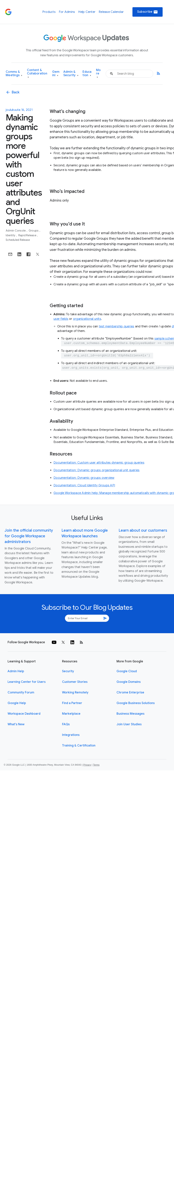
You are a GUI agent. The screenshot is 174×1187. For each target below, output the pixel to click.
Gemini (56, 73)
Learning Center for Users (27, 682)
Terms (96, 765)
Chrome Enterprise (130, 692)
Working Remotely (75, 692)
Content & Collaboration (37, 73)
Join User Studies (129, 724)
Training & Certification (78, 745)
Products (49, 12)
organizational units (87, 319)
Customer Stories (74, 682)
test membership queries (116, 326)
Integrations (71, 735)
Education (87, 73)
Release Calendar (111, 12)
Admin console (16, 230)
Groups (34, 230)
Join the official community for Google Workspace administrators (29, 536)
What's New (16, 724)
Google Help (17, 703)
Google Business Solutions (136, 703)
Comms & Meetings (14, 73)
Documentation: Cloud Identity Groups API (84, 485)
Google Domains (129, 682)
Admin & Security (71, 73)
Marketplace (71, 714)
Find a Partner (72, 703)
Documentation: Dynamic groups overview (84, 478)
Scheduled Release (18, 240)
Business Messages (130, 714)
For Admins (67, 12)
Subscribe (147, 12)
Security (68, 671)
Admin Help (16, 671)
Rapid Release (27, 235)
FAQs (66, 724)
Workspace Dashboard (24, 714)
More (98, 73)
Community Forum (21, 692)
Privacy (87, 765)
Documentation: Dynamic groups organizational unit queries (96, 470)
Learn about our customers (143, 530)
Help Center (86, 12)
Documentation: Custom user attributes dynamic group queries (99, 463)
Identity (11, 235)
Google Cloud (127, 671)
